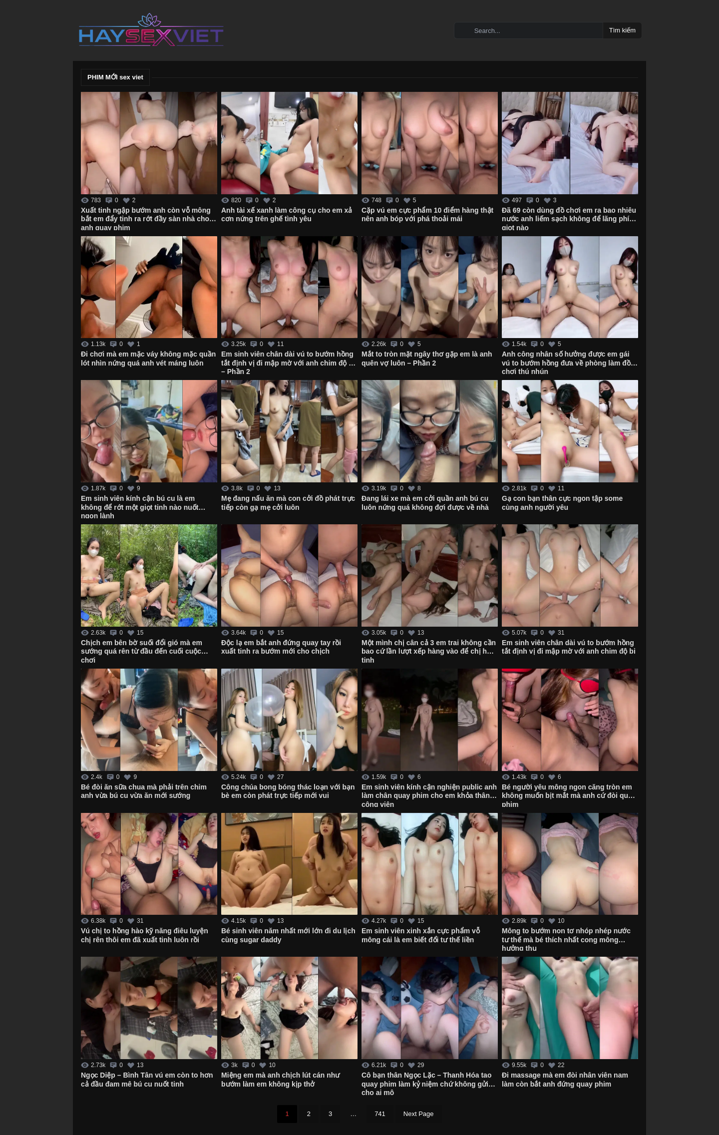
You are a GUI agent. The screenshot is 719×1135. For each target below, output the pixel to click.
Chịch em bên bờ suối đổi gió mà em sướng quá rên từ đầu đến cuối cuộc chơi (141, 651)
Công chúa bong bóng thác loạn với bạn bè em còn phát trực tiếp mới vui (288, 791)
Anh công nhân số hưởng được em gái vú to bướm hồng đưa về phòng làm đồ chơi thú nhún (566, 362)
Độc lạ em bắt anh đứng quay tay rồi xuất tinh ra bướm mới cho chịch (281, 647)
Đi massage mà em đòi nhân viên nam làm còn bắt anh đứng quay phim (565, 1079)
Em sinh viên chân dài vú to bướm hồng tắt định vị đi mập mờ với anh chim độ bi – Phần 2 (288, 362)
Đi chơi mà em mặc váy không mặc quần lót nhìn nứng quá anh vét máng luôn (148, 358)
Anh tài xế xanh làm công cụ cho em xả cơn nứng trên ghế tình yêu (286, 214)
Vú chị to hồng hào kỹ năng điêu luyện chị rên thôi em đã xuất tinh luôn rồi (144, 935)
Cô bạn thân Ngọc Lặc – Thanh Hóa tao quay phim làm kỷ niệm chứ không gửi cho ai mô (426, 1083)
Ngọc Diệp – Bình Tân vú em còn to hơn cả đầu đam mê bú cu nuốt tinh (147, 1079)
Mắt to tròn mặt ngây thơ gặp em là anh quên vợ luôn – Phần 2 (426, 358)
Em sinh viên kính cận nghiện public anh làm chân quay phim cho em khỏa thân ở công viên (429, 795)
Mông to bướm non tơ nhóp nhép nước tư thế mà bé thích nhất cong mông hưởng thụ (566, 939)
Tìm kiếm (622, 30)
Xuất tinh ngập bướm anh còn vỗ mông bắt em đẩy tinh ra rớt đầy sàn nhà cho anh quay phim (146, 218)
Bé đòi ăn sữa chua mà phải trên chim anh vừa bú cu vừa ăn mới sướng (144, 791)
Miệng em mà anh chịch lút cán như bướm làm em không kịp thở (280, 1079)
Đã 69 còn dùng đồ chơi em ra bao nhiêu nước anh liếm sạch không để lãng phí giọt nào (569, 218)
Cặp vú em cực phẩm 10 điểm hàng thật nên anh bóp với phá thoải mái (427, 214)
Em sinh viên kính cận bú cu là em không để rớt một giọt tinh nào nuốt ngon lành (139, 506)
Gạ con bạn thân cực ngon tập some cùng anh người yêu (562, 502)
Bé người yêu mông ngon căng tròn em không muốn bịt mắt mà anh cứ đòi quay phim (569, 795)
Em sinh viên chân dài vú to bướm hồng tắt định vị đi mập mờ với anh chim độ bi (569, 647)
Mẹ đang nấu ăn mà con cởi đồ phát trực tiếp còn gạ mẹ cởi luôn (288, 502)
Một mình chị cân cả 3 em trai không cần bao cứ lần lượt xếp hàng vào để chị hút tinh (428, 651)
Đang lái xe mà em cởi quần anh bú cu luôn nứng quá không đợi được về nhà (425, 502)
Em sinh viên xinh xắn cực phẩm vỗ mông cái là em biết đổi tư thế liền (420, 935)
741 (379, 1114)
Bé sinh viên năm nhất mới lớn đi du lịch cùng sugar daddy (288, 935)
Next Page (418, 1114)
